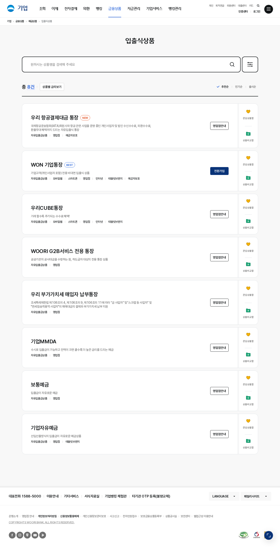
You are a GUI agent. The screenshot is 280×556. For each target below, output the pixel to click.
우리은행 (10, 8)
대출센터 (242, 5)
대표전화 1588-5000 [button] (25, 496)
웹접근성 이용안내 (203, 516)
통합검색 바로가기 (256, 5)
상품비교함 (248, 140)
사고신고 (114, 516)
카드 (251, 5)
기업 (23, 8)
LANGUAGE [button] (220, 496)
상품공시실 (171, 516)
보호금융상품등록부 (150, 516)
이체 (55, 9)
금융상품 (114, 9)
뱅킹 (99, 9)
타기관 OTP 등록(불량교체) (151, 496)
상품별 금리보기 (51, 87)
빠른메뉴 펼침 (268, 535)
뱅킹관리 (174, 9)
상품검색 (232, 64)
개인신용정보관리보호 (94, 516)
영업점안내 (219, 126)
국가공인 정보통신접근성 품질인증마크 (240, 533)
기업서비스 (154, 9)
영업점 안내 (28, 516)
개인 (211, 5)
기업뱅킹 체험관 (115, 496)
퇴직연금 (220, 5)
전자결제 (70, 9)
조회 (42, 9)
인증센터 (243, 11)
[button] (140, 126)
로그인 (256, 11)
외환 (86, 9)
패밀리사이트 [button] (251, 496)
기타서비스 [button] (71, 496)
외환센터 (231, 5)
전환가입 (219, 171)
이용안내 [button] (53, 496)
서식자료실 (91, 496)
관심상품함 (248, 118)
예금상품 (32, 21)
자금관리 (133, 9)
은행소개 (13, 516)
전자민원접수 (130, 516)
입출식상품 (46, 21)
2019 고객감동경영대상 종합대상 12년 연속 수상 (254, 531)
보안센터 (185, 516)
